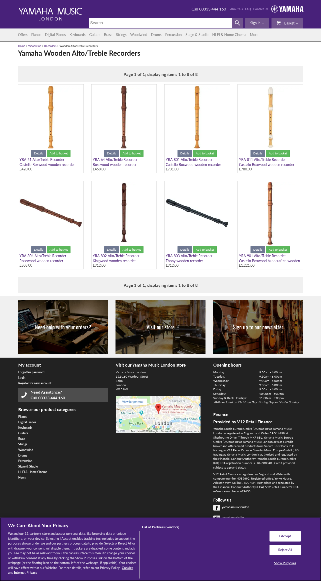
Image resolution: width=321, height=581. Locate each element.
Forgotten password (31, 372)
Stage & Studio (197, 34)
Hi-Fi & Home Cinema (229, 34)
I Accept (285, 536)
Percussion (173, 34)
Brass (108, 34)
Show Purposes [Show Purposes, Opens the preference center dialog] (285, 563)
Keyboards (78, 34)
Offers (23, 34)
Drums (156, 34)
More (254, 34)
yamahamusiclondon (235, 507)
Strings (121, 34)
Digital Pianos (55, 34)
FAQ (248, 9)
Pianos (36, 34)
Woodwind (138, 34)
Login (22, 378)
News (22, 477)
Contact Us (260, 9)
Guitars (94, 34)
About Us (236, 9)
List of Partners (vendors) (160, 527)
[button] (257, 23)
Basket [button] (287, 22)
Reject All (285, 550)
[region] (160, 549)
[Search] (160, 23)
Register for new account (34, 383)
